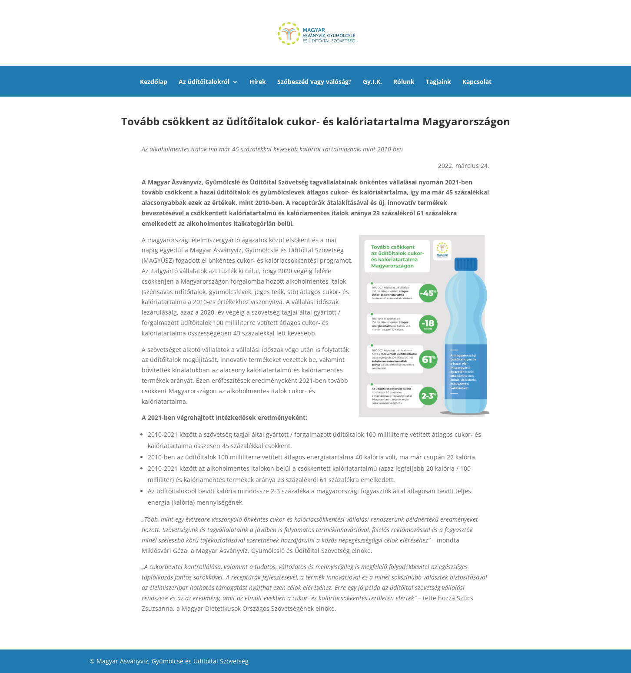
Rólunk (404, 82)
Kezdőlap (153, 82)
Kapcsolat (477, 82)
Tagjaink (438, 82)
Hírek (257, 82)
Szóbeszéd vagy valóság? (314, 82)
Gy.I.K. (372, 82)
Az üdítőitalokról (204, 82)
